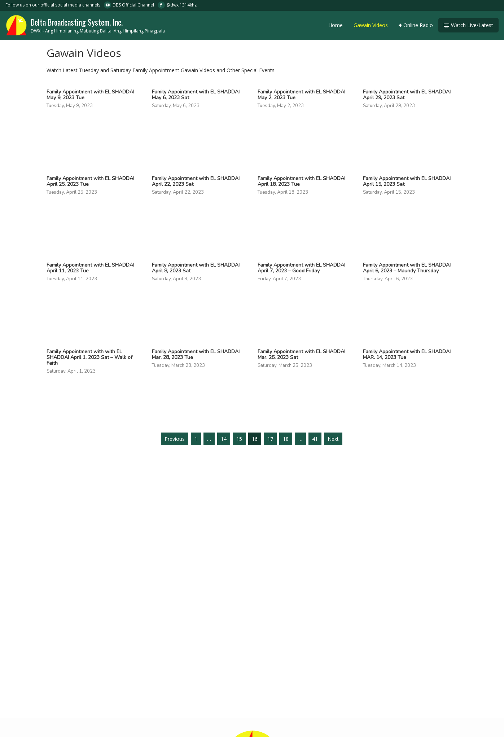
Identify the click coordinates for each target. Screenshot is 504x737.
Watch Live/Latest (468, 25)
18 (286, 438)
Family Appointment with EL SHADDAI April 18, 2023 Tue (301, 181)
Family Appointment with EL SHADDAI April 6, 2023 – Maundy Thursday (407, 268)
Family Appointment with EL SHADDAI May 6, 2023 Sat (196, 95)
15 (239, 438)
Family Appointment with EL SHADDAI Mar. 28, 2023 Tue (196, 354)
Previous (175, 438)
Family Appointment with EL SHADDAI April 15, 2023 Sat (407, 181)
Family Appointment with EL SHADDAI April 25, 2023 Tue (90, 181)
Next (333, 438)
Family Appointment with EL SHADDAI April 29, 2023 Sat (407, 95)
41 (315, 438)
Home (335, 25)
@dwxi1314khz (181, 5)
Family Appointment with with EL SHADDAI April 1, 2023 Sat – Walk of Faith (89, 357)
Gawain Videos (371, 25)
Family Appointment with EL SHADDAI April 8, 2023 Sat (196, 268)
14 (224, 438)
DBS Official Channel (133, 5)
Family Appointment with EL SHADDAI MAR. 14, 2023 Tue (407, 354)
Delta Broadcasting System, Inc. (85, 24)
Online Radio (416, 25)
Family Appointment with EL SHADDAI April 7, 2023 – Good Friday (301, 268)
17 (270, 438)
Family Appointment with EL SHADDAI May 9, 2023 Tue (90, 95)
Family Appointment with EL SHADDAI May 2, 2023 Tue (301, 95)
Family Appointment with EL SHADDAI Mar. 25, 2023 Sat (301, 354)
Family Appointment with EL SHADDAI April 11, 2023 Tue (90, 268)
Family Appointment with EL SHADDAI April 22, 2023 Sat (196, 181)
